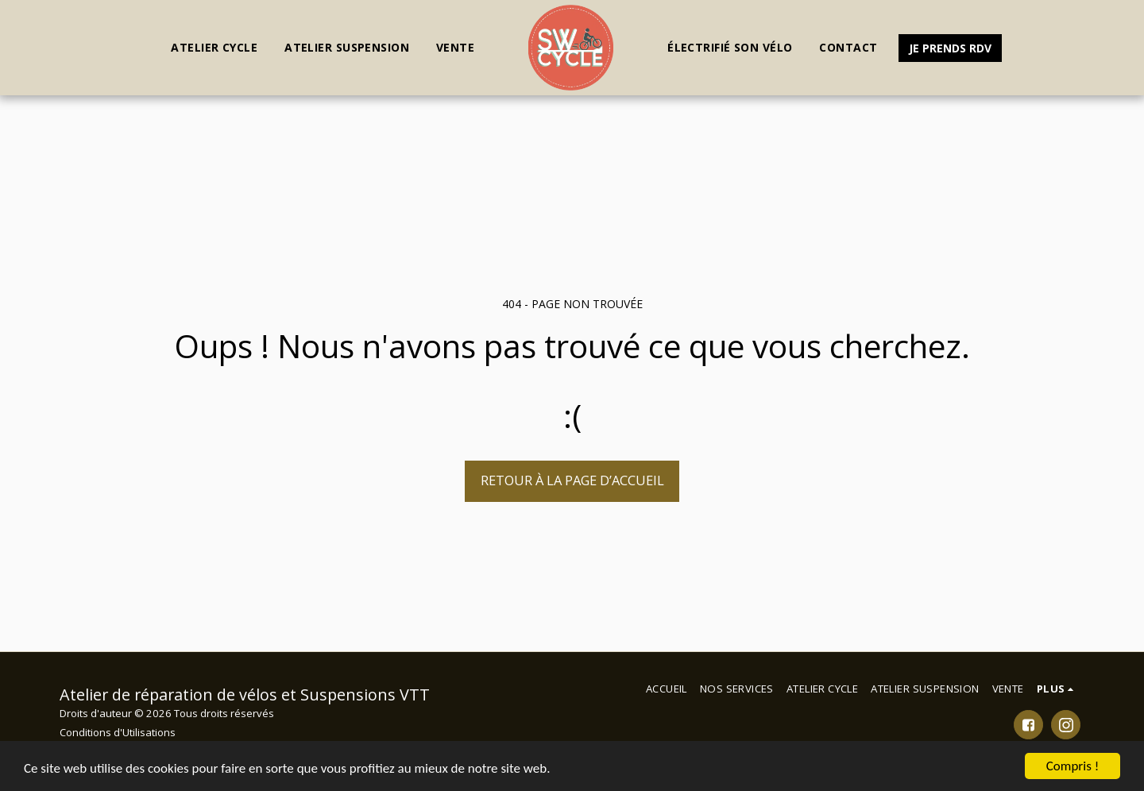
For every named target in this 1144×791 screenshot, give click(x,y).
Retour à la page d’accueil (572, 480)
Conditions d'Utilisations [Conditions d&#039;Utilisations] (118, 732)
